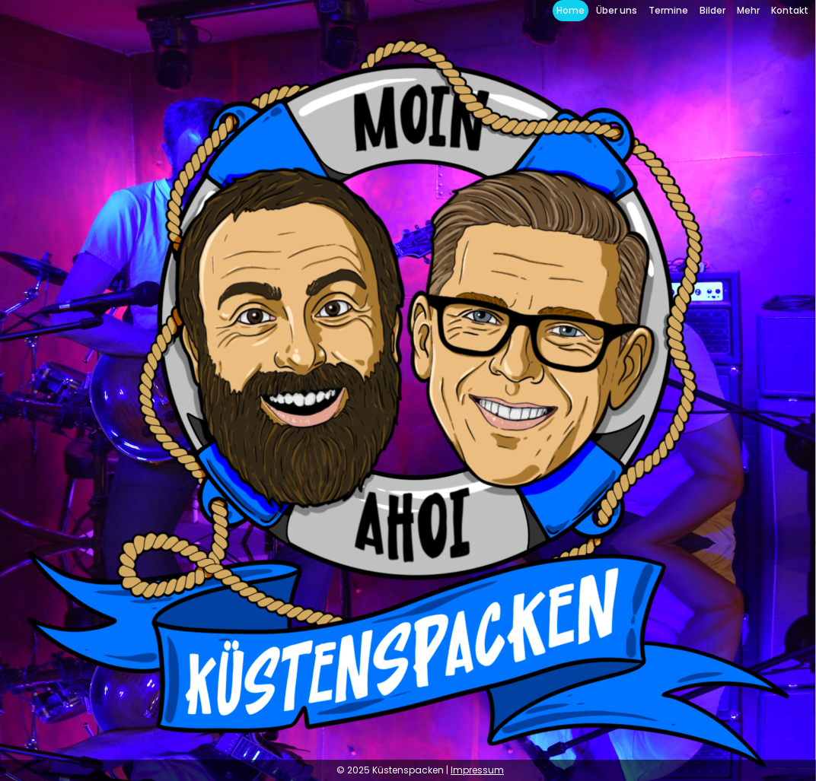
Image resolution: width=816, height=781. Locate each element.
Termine (668, 10)
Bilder (712, 10)
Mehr (748, 10)
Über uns (616, 10)
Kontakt (789, 10)
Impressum (477, 770)
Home (570, 10)
